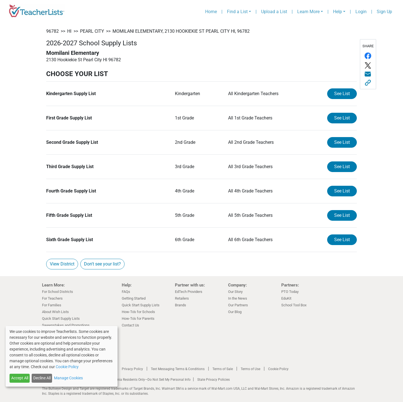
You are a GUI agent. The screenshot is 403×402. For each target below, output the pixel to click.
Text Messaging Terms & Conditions (178, 369)
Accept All (19, 378)
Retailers (182, 298)
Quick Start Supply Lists (61, 318)
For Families (51, 305)
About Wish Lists (55, 312)
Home (211, 11)
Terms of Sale (222, 369)
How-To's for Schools (138, 312)
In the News (237, 298)
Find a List (237, 11)
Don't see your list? (102, 264)
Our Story (235, 292)
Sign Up (384, 11)
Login (361, 11)
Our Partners (238, 305)
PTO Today (290, 292)
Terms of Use (250, 369)
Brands (180, 305)
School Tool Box (293, 305)
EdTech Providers (188, 292)
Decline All (42, 378)
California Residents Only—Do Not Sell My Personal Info (149, 380)
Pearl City (92, 31)
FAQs (126, 292)
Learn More (308, 11)
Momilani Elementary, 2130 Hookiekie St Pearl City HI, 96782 (181, 31)
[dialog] (62, 356)
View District (62, 264)
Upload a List (274, 11)
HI (69, 31)
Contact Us (130, 325)
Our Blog (235, 312)
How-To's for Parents (138, 318)
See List (342, 93)
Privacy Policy (132, 369)
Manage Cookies (68, 378)
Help (337, 11)
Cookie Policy (278, 369)
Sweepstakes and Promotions (66, 325)
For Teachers (52, 298)
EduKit (286, 298)
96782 (52, 31)
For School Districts (57, 292)
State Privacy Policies (213, 380)
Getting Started (134, 298)
